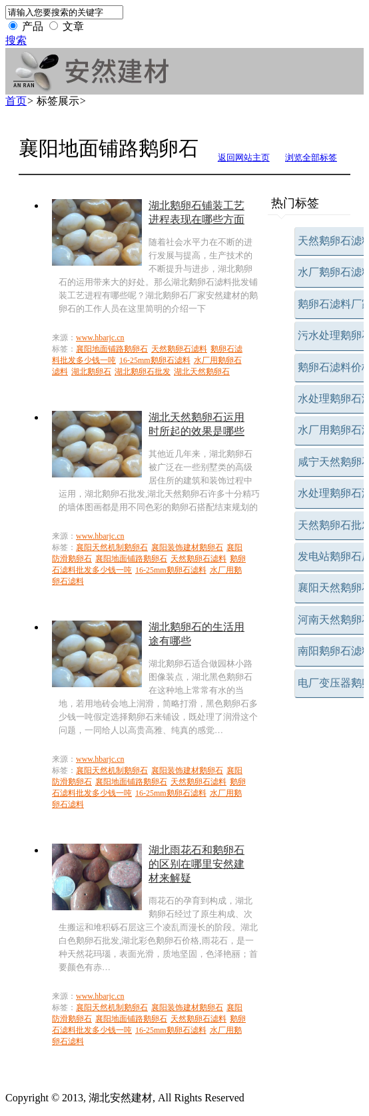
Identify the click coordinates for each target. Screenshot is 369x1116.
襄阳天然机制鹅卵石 (112, 547)
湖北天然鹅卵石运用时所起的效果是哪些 (196, 424)
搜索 (16, 40)
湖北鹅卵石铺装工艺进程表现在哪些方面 (196, 212)
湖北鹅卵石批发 (143, 371)
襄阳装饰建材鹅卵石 (187, 547)
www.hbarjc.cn (100, 337)
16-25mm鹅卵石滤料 (154, 360)
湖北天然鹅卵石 (202, 371)
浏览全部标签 (311, 157)
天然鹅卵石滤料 (179, 349)
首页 (16, 101)
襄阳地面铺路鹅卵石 (112, 349)
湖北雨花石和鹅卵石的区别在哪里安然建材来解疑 (196, 864)
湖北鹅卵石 (91, 371)
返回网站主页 (244, 157)
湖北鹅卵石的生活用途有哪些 (196, 634)
